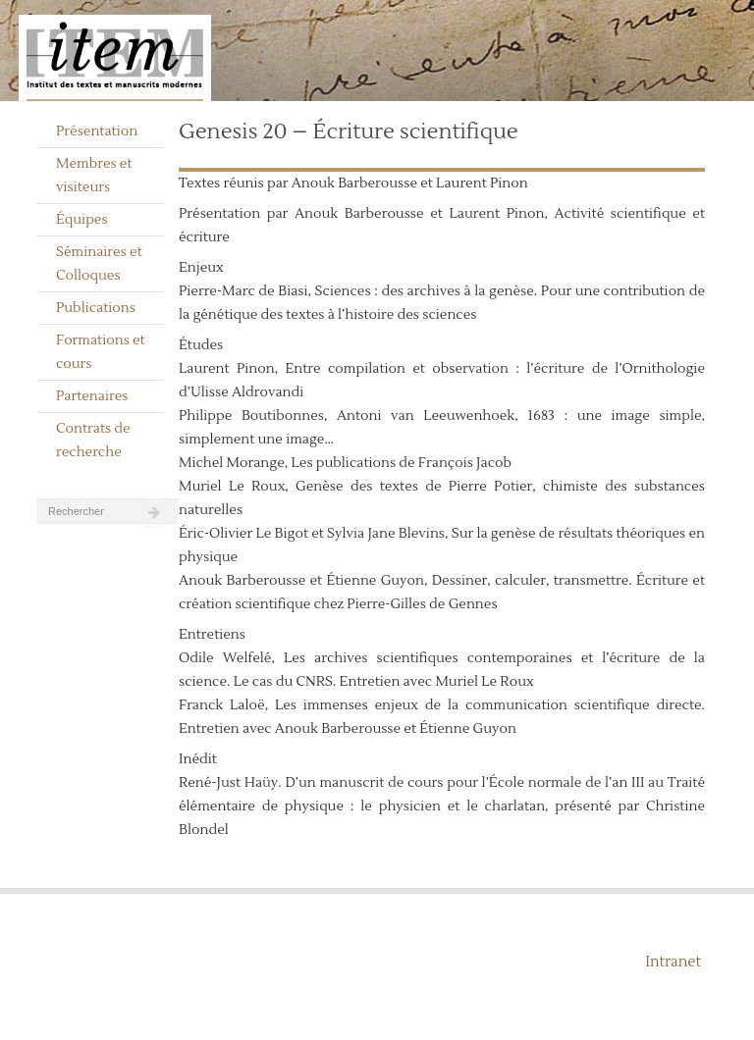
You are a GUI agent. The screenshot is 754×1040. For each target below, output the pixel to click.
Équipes (82, 220)
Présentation (96, 131)
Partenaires (92, 396)
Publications (95, 308)
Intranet (673, 962)
